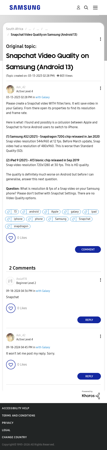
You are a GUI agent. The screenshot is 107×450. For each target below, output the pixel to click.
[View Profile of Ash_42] (20, 87)
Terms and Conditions (18, 415)
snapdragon (21, 226)
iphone (18, 219)
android (34, 211)
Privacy (7, 423)
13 (15, 211)
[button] (94, 88)
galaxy (75, 211)
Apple (54, 211)
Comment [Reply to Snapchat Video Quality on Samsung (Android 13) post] (88, 249)
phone (39, 219)
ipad (94, 211)
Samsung (60, 219)
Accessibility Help (15, 408)
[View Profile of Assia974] (21, 279)
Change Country (14, 437)
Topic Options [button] (94, 39)
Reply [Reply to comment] (89, 320)
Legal (6, 430)
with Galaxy (43, 97)
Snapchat (84, 219)
